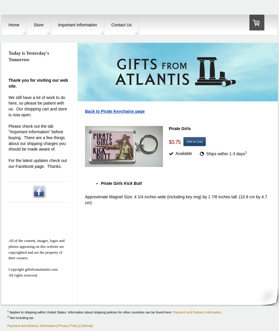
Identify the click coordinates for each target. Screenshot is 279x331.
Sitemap (87, 325)
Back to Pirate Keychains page (115, 111)
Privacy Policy (69, 325)
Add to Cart (194, 141)
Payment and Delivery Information (197, 312)
